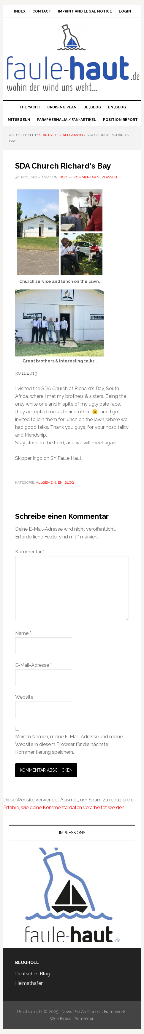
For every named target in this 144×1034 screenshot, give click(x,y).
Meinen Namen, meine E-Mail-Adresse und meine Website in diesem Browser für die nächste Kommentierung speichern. (69, 744)
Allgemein (46, 482)
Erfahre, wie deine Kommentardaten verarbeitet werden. (64, 807)
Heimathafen (29, 983)
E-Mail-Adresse (33, 665)
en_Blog (66, 482)
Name (23, 633)
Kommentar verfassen (95, 177)
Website (24, 697)
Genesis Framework (106, 1011)
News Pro (70, 1011)
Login (125, 11)
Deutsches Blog (32, 974)
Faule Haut (72, 37)
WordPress (60, 1018)
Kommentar (29, 552)
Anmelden (84, 1018)
